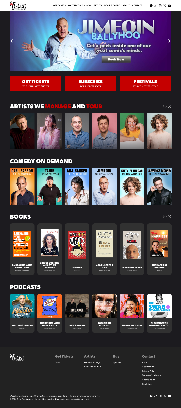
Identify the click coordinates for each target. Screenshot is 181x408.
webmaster (85, 399)
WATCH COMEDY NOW (79, 6)
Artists (98, 6)
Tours (57, 362)
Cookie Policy (148, 380)
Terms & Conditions (151, 375)
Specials (117, 362)
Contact (137, 6)
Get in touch (148, 367)
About (126, 6)
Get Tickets (59, 6)
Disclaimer (147, 384)
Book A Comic (112, 6)
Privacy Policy (149, 371)
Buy (116, 356)
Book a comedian (92, 367)
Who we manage (92, 362)
